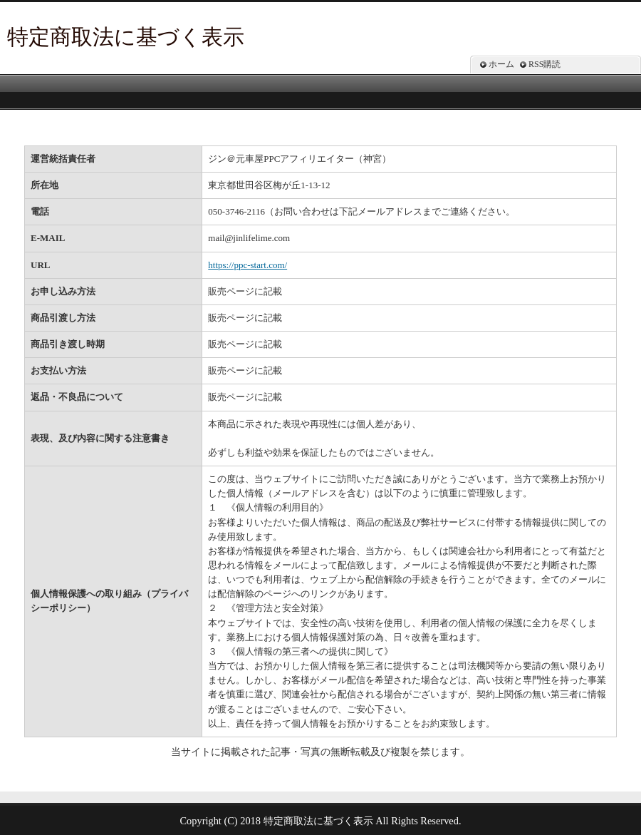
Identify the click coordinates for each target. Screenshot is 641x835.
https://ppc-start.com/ (247, 265)
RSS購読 (544, 64)
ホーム (501, 64)
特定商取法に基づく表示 (125, 36)
